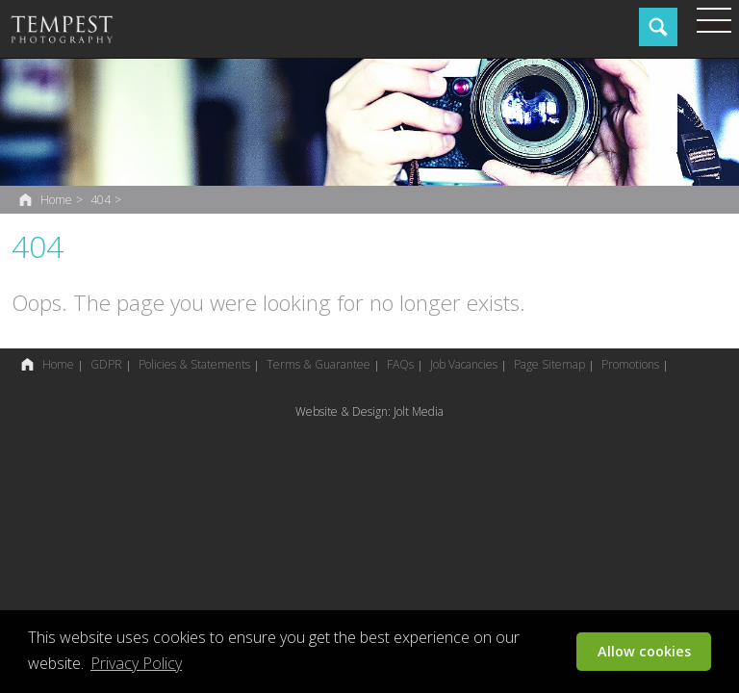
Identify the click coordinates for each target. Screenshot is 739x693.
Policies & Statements (194, 364)
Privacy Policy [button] (136, 663)
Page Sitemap (549, 364)
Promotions (630, 364)
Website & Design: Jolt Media (369, 411)
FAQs (400, 364)
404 (100, 200)
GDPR (106, 364)
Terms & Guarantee (318, 364)
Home (56, 200)
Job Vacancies (463, 364)
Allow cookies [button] (644, 651)
